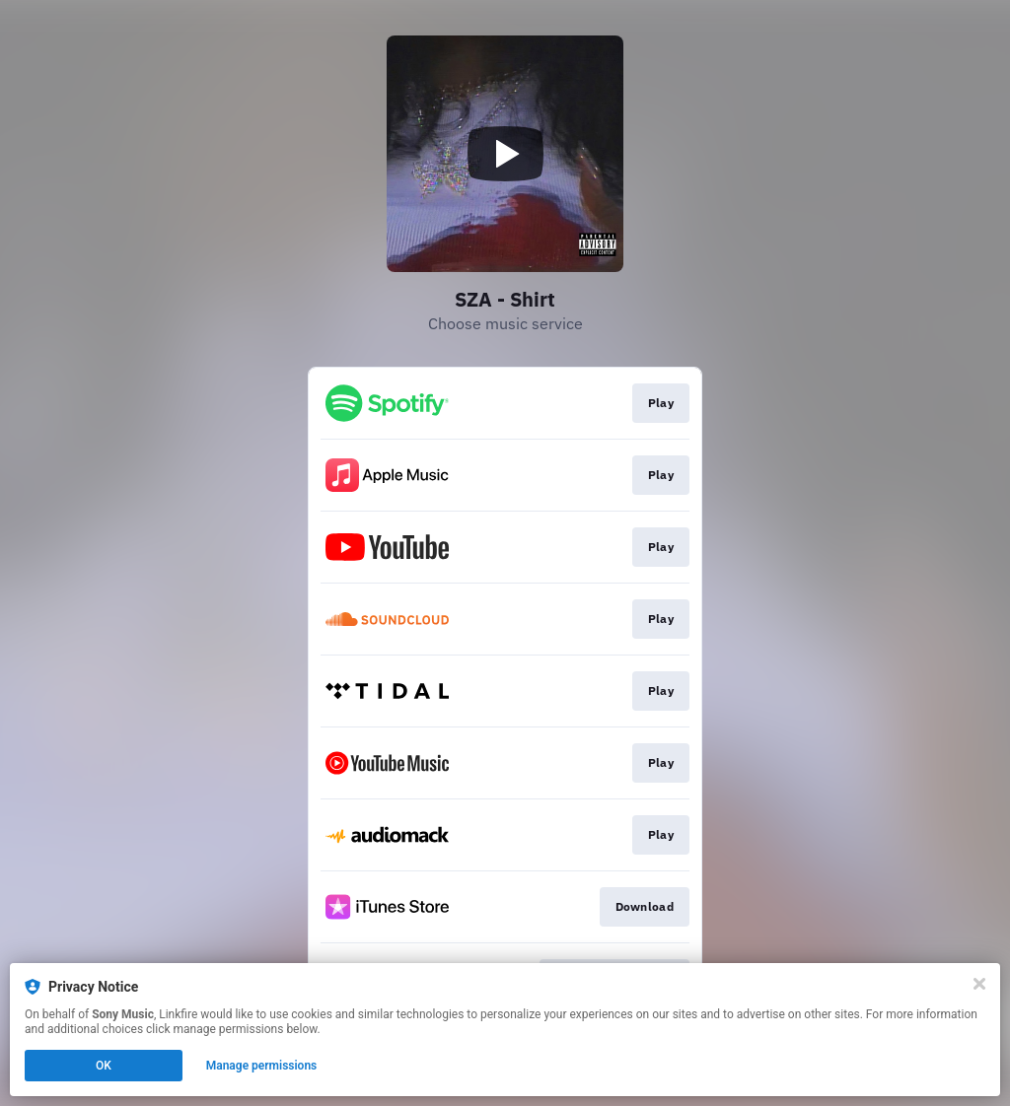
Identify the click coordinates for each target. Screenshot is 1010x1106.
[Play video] (505, 153)
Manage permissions (262, 1065)
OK (103, 1065)
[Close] (979, 984)
